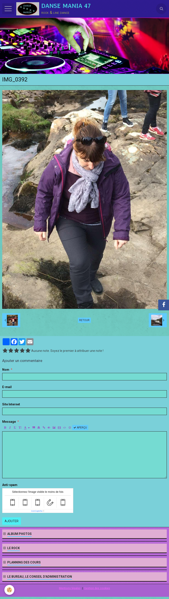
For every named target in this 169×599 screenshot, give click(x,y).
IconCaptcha (36, 511)
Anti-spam (9, 485)
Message (9, 421)
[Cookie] (9, 590)
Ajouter (11, 521)
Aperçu (80, 427)
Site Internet (11, 404)
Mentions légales (70, 588)
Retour (84, 320)
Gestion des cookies (97, 588)
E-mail (7, 387)
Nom (5, 369)
